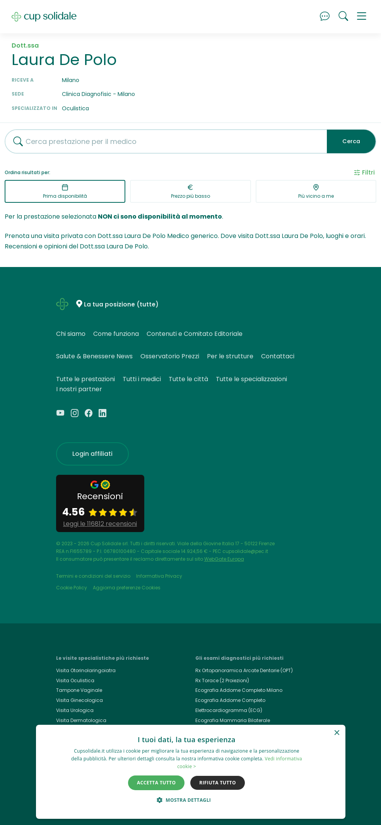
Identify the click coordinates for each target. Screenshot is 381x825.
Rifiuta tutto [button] (217, 782)
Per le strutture (230, 356)
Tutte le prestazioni (85, 379)
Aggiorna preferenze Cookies (127, 587)
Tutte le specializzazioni (251, 379)
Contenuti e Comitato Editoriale (195, 333)
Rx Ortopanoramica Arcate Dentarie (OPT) (244, 670)
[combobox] (163, 141)
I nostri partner (79, 389)
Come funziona (116, 333)
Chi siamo (70, 333)
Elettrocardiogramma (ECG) (228, 710)
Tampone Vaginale (79, 690)
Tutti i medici (142, 379)
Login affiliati (92, 453)
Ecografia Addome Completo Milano (238, 690)
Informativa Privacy (159, 576)
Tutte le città (188, 379)
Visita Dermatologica (81, 720)
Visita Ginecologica (79, 700)
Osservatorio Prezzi (169, 356)
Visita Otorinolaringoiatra (86, 670)
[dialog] (190, 772)
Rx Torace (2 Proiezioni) (222, 680)
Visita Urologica (75, 710)
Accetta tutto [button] (156, 782)
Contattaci (277, 356)
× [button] (337, 733)
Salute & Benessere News (94, 356)
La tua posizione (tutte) (121, 304)
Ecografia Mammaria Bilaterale (232, 720)
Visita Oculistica (75, 680)
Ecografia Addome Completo (230, 700)
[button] (361, 16)
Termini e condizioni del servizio (93, 576)
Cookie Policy (71, 587)
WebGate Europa (224, 559)
